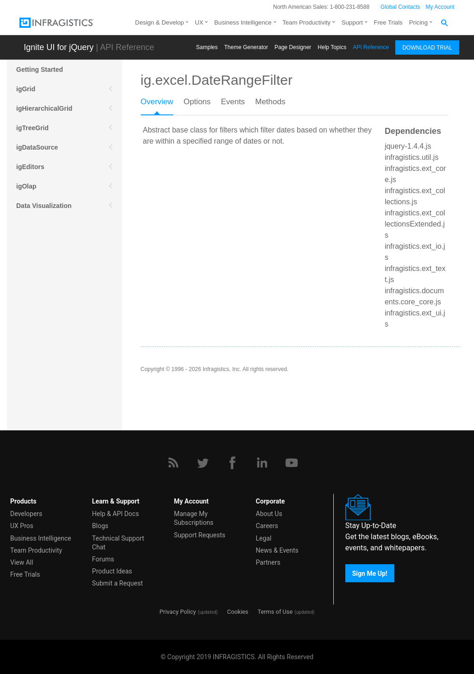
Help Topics (332, 47)
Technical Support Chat (118, 543)
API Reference (371, 47)
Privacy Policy (177, 611)
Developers (26, 513)
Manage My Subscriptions (193, 518)
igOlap (26, 186)
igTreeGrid (32, 128)
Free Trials (388, 22)
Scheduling (33, 264)
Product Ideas (112, 571)
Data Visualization (44, 205)
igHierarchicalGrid (44, 108)
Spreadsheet (35, 283)
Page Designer (292, 47)
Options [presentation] (197, 101)
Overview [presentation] (157, 101)
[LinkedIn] (262, 463)
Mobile (26, 225)
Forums (103, 559)
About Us (269, 513)
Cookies (238, 611)
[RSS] (173, 463)
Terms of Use (275, 611)
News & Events (277, 550)
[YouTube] (291, 463)
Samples (207, 47)
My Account (440, 7)
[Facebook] (232, 463)
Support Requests (199, 535)
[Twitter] (202, 463)
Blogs (100, 525)
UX (199, 22)
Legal (264, 538)
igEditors (30, 166)
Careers (267, 525)
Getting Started (39, 69)
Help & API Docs (115, 513)
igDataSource (37, 147)
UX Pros (21, 525)
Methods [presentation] (270, 101)
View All (21, 562)
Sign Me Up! (369, 573)
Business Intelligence (243, 22)
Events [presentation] (233, 101)
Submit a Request (117, 583)
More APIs (32, 244)
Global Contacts (400, 7)
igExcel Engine (39, 303)
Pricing (418, 22)
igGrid (25, 89)
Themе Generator (246, 47)
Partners (268, 562)
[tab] (162, 104)
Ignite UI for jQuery (59, 47)
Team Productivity (306, 22)
